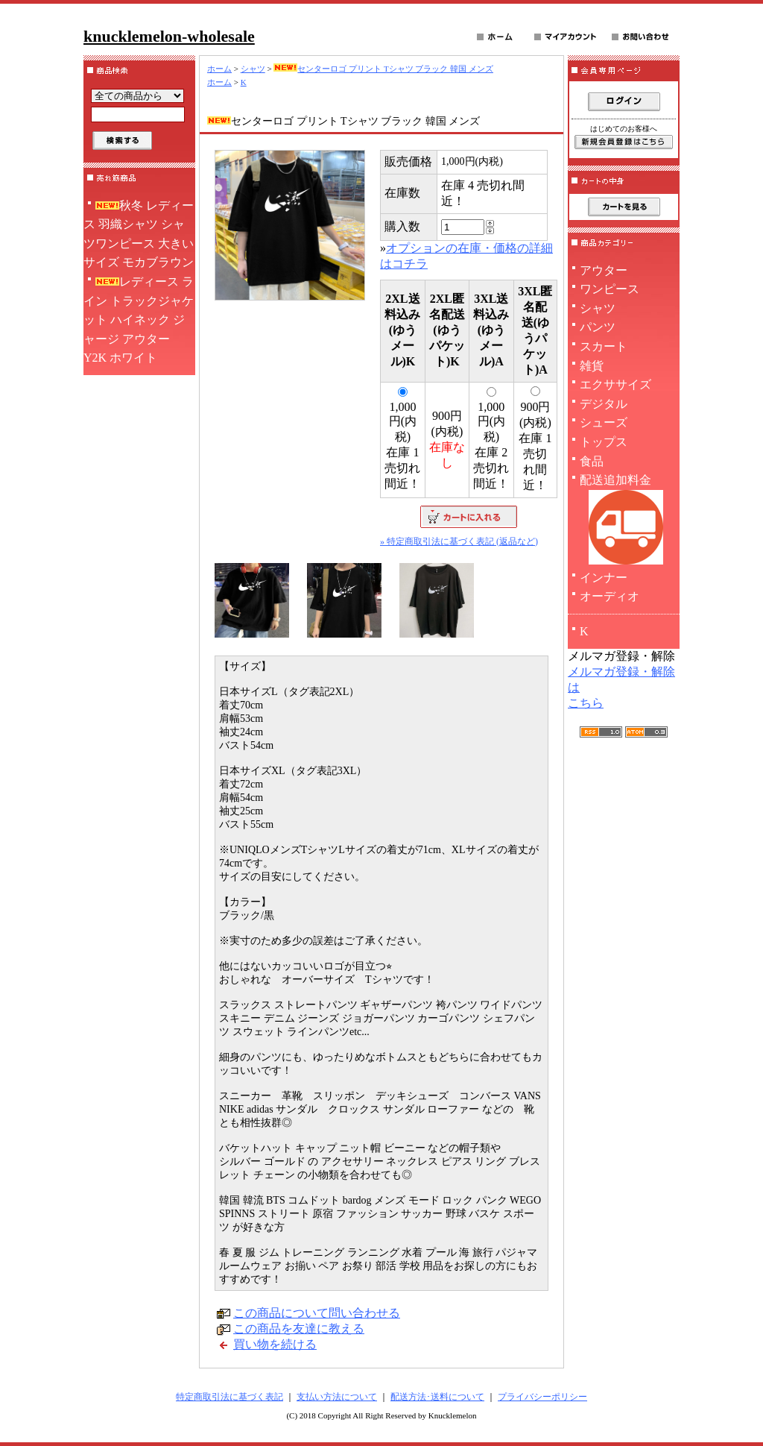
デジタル (603, 403)
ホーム (219, 68)
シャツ (253, 68)
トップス (603, 442)
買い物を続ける (275, 1344)
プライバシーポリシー (542, 1397)
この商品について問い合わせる (316, 1313)
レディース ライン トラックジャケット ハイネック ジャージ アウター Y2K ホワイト (138, 319)
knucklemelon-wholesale (169, 36)
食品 (592, 461)
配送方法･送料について (437, 1397)
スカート (603, 346)
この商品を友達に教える (298, 1328)
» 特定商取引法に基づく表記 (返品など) (459, 541)
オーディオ (609, 596)
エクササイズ (615, 384)
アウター (603, 270)
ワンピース (609, 289)
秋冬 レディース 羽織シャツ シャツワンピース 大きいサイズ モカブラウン (138, 234)
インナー (603, 577)
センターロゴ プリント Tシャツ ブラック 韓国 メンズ (383, 68)
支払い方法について (337, 1397)
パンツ (597, 327)
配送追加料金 (624, 521)
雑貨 (592, 365)
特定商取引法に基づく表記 (229, 1397)
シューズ (603, 422)
